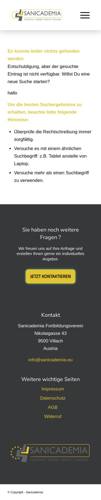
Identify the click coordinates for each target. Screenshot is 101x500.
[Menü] (82, 15)
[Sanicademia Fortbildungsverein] (37, 15)
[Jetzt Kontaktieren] (50, 276)
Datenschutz (53, 398)
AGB (53, 407)
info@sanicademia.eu (51, 359)
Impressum (52, 389)
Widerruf (52, 416)
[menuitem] (82, 15)
